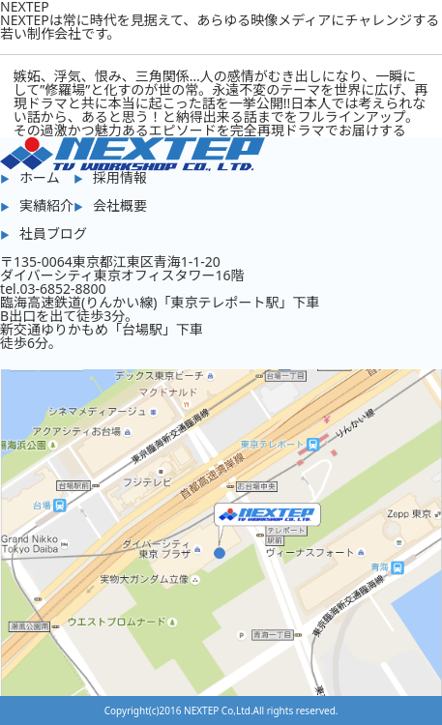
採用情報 (120, 177)
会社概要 (120, 205)
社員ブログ (53, 233)
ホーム (39, 177)
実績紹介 (46, 205)
